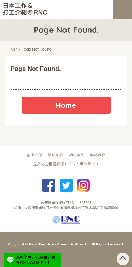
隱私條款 (55, 155)
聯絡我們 (98, 155)
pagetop (123, 259)
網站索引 (76, 155)
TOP (13, 49)
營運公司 (34, 155)
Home (66, 105)
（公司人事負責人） (66, 164)
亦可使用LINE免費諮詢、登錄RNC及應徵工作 (37, 259)
